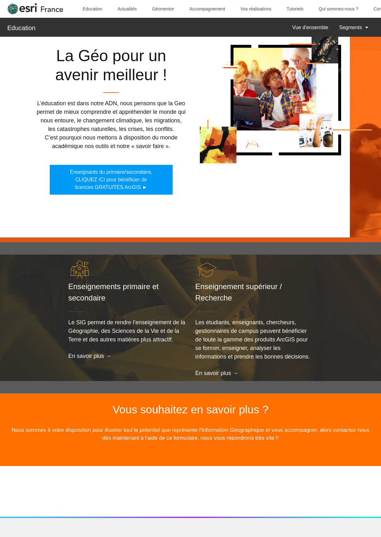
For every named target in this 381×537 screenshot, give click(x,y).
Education (92, 8)
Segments (350, 27)
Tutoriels (295, 8)
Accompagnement (207, 8)
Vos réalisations (255, 8)
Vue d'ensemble (310, 27)
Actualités (127, 8)
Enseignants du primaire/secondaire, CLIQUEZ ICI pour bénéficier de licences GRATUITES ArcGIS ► (111, 179)
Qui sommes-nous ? (338, 8)
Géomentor (163, 8)
